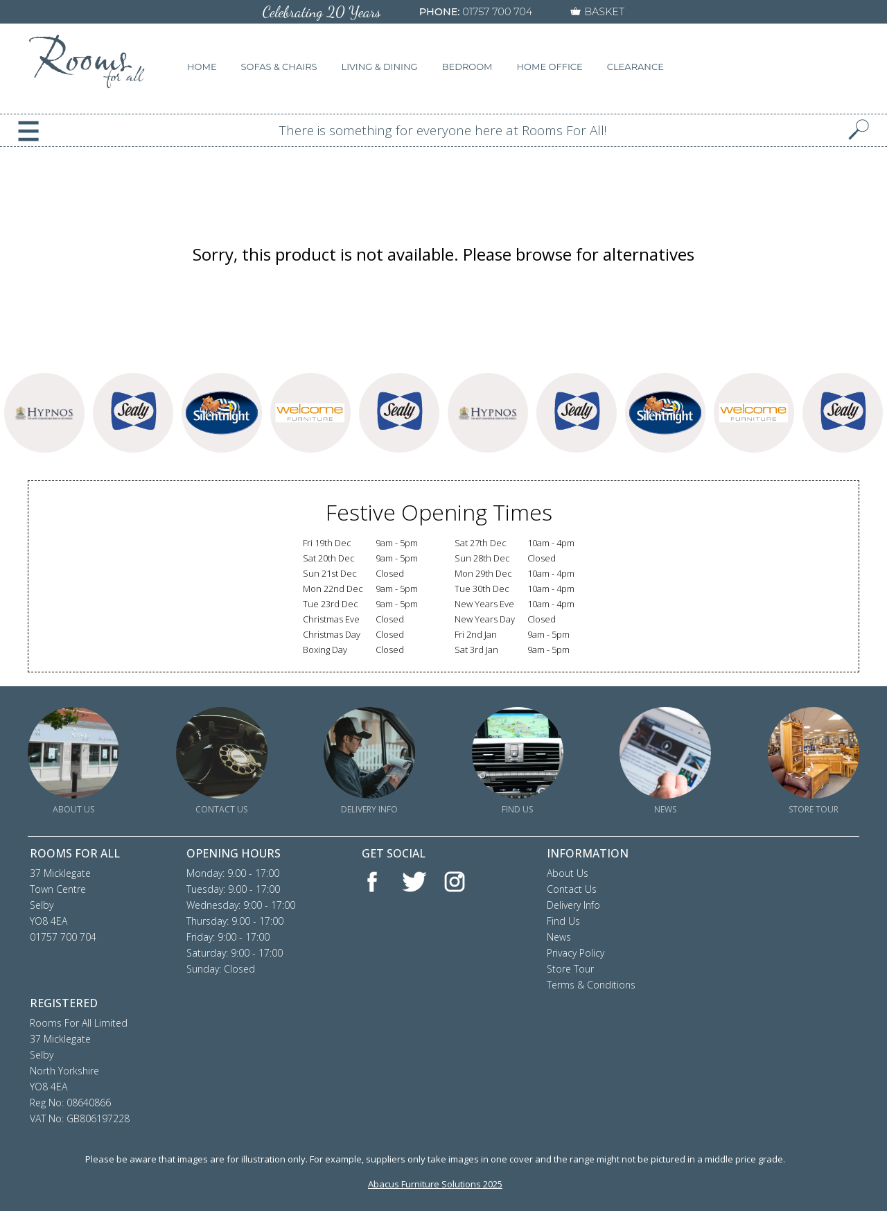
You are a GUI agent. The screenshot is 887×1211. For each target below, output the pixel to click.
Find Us (563, 920)
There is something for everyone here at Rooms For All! (443, 130)
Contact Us (572, 889)
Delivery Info (573, 905)
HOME (202, 66)
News (559, 936)
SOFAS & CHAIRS (279, 66)
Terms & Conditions (591, 984)
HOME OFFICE (550, 66)
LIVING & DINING (380, 66)
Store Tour (570, 968)
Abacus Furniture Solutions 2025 (435, 1184)
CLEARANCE (635, 66)
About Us (567, 873)
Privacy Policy (575, 952)
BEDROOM (467, 66)
